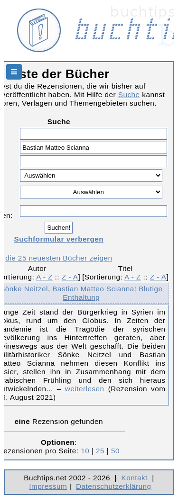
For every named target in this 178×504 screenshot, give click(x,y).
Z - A (70, 277)
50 (115, 451)
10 (85, 451)
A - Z (44, 277)
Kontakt (134, 478)
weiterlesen (84, 389)
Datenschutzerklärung (113, 486)
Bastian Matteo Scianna (93, 289)
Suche (129, 94)
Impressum (48, 486)
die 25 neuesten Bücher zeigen (58, 258)
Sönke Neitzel (24, 289)
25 (100, 451)
